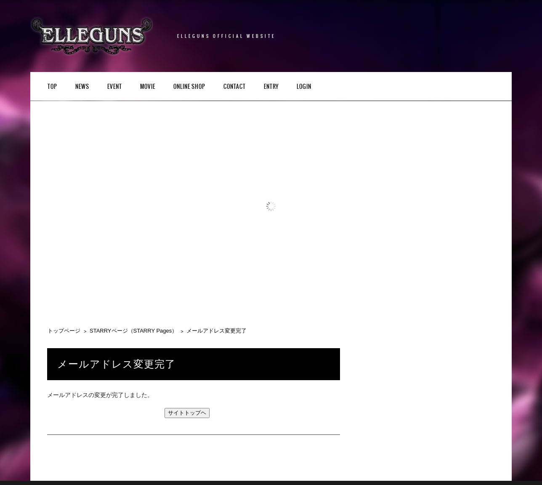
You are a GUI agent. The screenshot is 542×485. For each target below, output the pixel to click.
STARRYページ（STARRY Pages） (133, 331)
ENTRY (271, 87)
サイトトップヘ (187, 413)
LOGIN (304, 87)
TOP (52, 87)
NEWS (82, 87)
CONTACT (234, 87)
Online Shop (189, 87)
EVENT (114, 87)
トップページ (64, 331)
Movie (147, 87)
